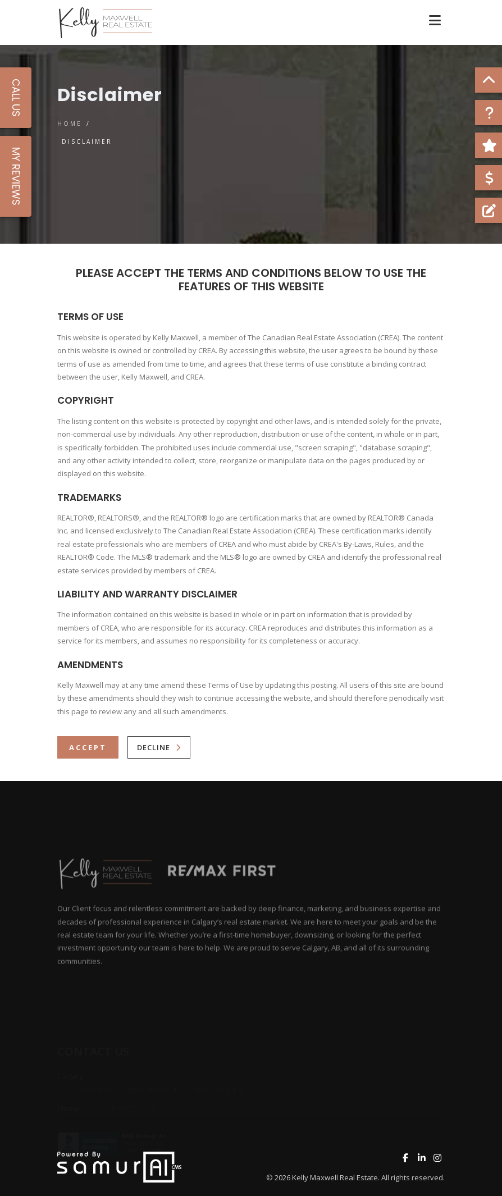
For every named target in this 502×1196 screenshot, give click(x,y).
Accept (88, 747)
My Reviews (16, 176)
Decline (153, 747)
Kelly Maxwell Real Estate (335, 1177)
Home (69, 123)
